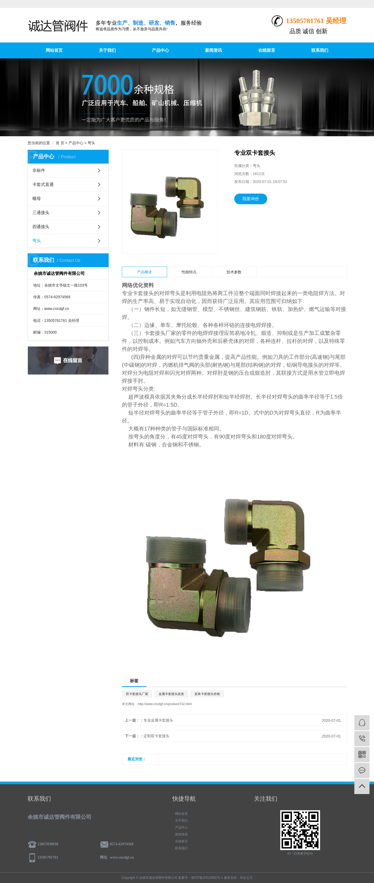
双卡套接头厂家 (137, 694)
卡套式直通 (43, 184)
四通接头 (40, 226)
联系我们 (319, 50)
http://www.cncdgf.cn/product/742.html (165, 704)
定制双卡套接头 (156, 736)
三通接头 (40, 212)
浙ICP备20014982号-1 (207, 878)
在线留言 (266, 50)
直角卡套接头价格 (207, 694)
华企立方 (246, 878)
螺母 (36, 198)
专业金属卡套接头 (158, 720)
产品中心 (160, 50)
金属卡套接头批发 (171, 694)
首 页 (60, 143)
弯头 (91, 143)
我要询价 (250, 199)
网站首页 (54, 50)
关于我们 (107, 50)
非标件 (38, 170)
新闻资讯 (213, 50)
